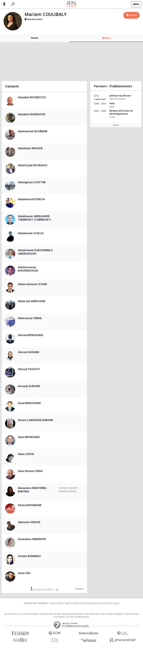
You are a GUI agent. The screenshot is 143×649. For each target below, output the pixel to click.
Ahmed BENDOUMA (30, 335)
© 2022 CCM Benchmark (78, 617)
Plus (115, 125)
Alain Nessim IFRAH (30, 471)
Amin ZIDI (24, 573)
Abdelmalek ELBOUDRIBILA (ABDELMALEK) (35, 251)
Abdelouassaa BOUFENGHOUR (28, 268)
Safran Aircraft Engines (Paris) (68, 489)
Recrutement (46, 614)
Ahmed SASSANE (28, 352)
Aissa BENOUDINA (29, 403)
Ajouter (133, 15)
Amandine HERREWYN (32, 539)
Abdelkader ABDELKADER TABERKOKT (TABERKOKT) (34, 217)
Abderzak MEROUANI (31, 301)
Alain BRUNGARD (29, 437)
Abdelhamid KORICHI (31, 199)
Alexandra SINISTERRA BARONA (32, 489)
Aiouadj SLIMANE (29, 386)
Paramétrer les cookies (95, 614)
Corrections (59, 617)
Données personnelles (73, 614)
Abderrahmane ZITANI (32, 284)
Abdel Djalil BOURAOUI (32, 165)
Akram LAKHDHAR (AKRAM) (35, 420)
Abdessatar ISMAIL (30, 318)
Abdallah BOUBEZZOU (32, 97)
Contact (25, 614)
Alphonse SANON (29, 522)
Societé (57, 614)
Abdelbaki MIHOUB (30, 148)
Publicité (35, 614)
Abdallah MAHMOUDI (31, 114)
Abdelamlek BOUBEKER (32, 131)
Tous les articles (132, 614)
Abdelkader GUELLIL (31, 233)
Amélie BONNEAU (29, 556)
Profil (34, 38)
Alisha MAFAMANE (29, 505)
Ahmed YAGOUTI (29, 369)
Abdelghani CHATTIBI (32, 182)
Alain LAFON (26, 454)
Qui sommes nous (12, 614)
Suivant (79, 588)
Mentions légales (115, 614)
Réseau (106, 38)
